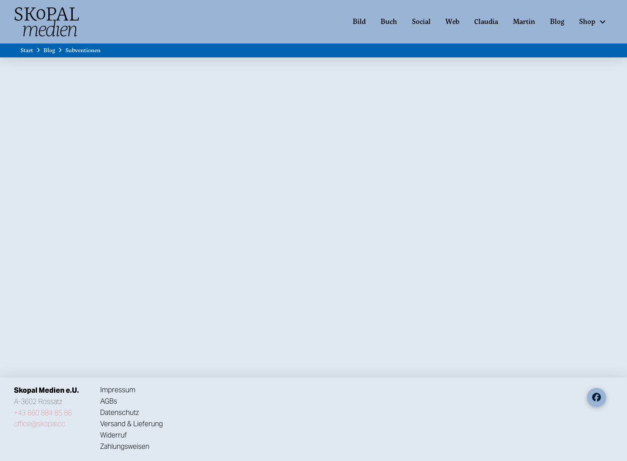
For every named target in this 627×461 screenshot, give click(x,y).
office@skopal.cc (39, 423)
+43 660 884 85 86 (43, 413)
